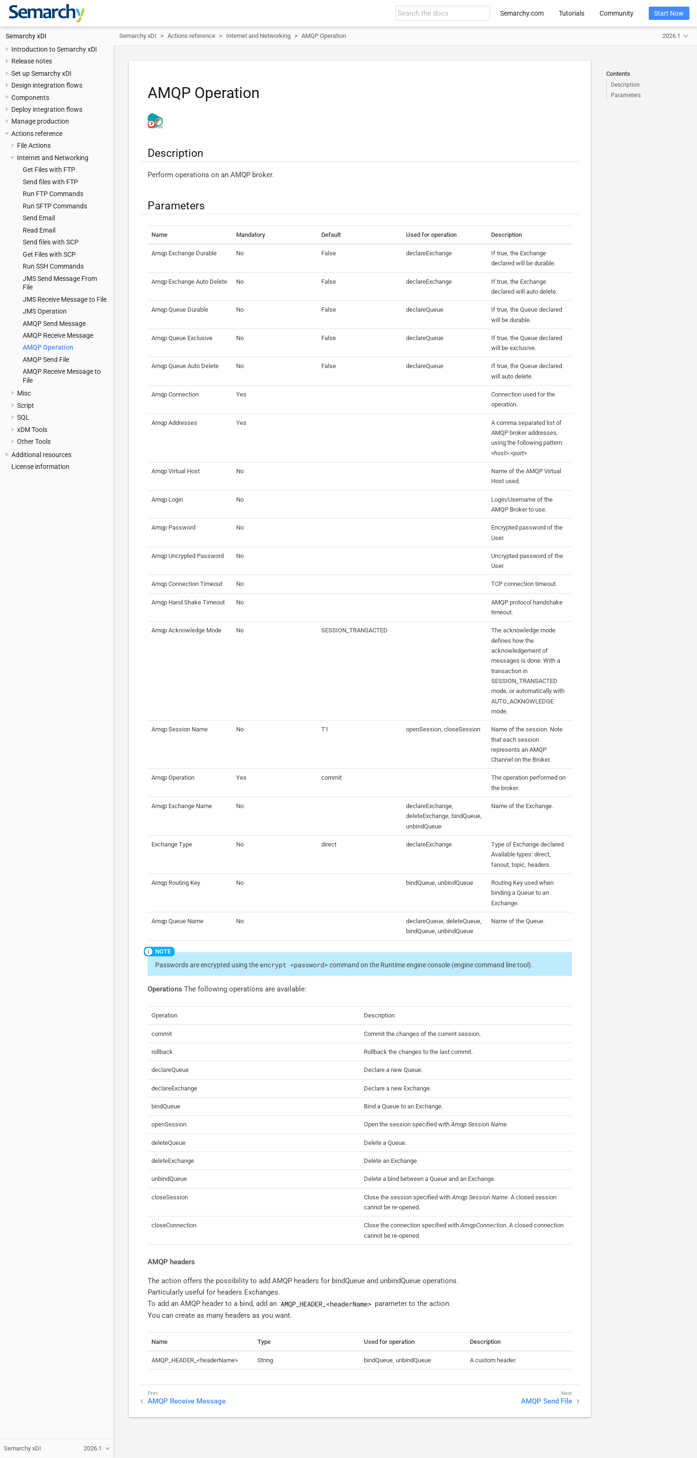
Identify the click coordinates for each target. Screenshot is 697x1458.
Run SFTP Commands (55, 206)
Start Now (669, 13)
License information (40, 466)
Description (625, 84)
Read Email (39, 230)
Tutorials (571, 13)
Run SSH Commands (53, 266)
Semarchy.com (522, 13)
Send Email (39, 218)
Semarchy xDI (26, 36)
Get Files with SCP (49, 254)
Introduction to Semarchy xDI (54, 49)
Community (617, 13)
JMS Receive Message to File (64, 299)
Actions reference (36, 133)
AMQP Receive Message (58, 335)
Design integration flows (46, 85)
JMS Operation (45, 311)
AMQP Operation (48, 347)
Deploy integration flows (46, 109)
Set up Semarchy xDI (41, 73)
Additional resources (41, 455)
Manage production (40, 121)
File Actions (34, 145)
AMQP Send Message (54, 323)
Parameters (626, 95)
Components (30, 97)
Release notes (31, 61)
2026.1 (671, 35)
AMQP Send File (46, 359)
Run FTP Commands (53, 194)
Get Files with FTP (49, 169)
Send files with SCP (51, 242)
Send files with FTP (50, 182)
